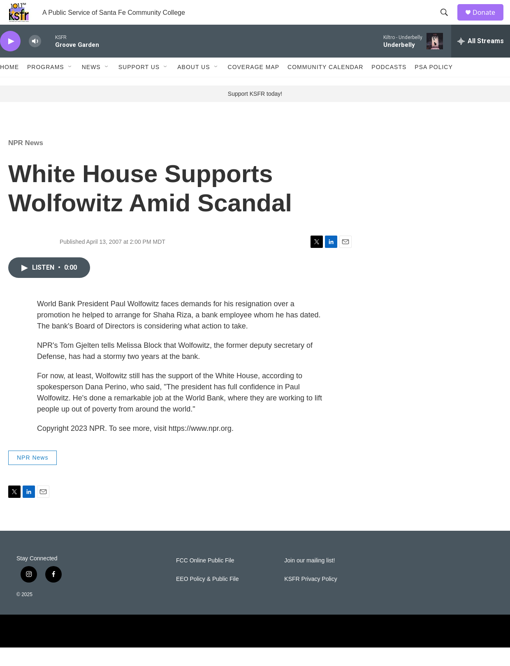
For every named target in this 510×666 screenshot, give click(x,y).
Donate (489, 21)
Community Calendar (325, 85)
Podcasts (388, 85)
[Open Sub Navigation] (70, 85)
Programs (45, 85)
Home (9, 85)
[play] (10, 60)
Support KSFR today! (255, 112)
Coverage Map (254, 85)
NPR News (25, 161)
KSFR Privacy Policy (310, 597)
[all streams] (480, 59)
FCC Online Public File (205, 579)
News (91, 85)
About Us (193, 85)
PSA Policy (433, 85)
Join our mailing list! (309, 579)
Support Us (139, 85)
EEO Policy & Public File (207, 597)
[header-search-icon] (448, 21)
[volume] (35, 60)
